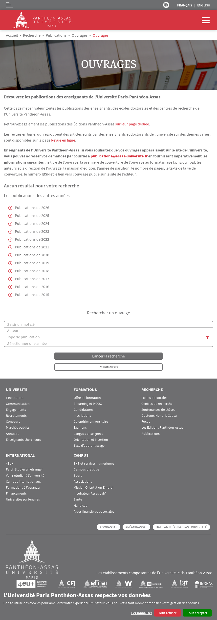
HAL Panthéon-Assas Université (181, 527)
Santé (78, 499)
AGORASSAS (108, 527)
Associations (83, 481)
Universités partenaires (23, 499)
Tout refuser (167, 613)
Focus (145, 421)
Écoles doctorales (154, 397)
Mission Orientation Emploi (93, 487)
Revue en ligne (63, 139)
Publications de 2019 (32, 262)
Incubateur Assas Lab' (90, 493)
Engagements (16, 409)
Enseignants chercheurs (23, 439)
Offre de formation (87, 397)
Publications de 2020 (32, 254)
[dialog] (108, 604)
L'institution (14, 397)
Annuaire (12, 433)
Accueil (12, 35)
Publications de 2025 (32, 215)
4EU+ (9, 463)
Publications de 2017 (32, 278)
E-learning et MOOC (88, 403)
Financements (16, 493)
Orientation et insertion (91, 439)
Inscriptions (82, 415)
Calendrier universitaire (91, 421)
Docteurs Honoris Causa (159, 415)
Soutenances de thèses (158, 409)
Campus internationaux (23, 481)
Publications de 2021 (32, 246)
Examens (80, 427)
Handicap (80, 505)
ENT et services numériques (94, 463)
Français (184, 5)
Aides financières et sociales (94, 511)
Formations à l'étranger (23, 487)
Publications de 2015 (32, 294)
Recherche (32, 35)
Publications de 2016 (32, 286)
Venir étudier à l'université (25, 475)
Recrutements (16, 415)
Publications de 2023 (32, 231)
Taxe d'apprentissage (89, 445)
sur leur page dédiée (132, 123)
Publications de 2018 (32, 270)
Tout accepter (197, 613)
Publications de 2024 (32, 223)
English (203, 5)
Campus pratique (86, 469)
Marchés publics (17, 427)
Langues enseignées (88, 433)
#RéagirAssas (136, 527)
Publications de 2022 (32, 238)
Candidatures (83, 409)
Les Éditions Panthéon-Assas (162, 427)
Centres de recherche (157, 403)
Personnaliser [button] (141, 613)
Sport (78, 475)
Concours (13, 421)
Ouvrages (79, 35)
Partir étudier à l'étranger (24, 469)
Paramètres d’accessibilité (166, 5)
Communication (18, 403)
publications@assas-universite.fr (119, 155)
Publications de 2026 (32, 207)
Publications (56, 35)
